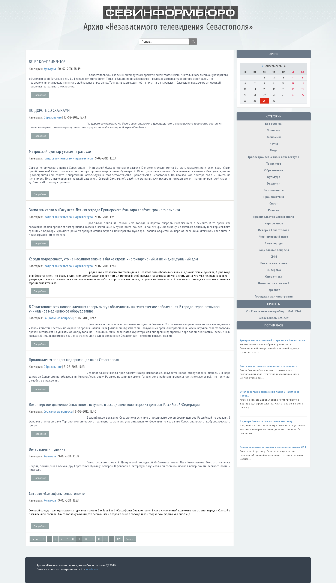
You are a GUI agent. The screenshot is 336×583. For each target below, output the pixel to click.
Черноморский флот (273, 237)
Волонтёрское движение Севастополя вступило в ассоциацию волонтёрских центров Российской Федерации (114, 404)
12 (99, 539)
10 (85, 539)
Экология (273, 183)
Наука (274, 144)
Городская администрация (274, 296)
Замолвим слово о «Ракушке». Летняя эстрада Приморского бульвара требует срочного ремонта (104, 210)
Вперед (130, 539)
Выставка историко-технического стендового (268, 366)
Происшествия (273, 197)
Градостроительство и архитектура (273, 157)
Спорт (273, 203)
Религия (273, 210)
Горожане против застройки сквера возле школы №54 (273, 447)
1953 (119, 539)
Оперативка (273, 276)
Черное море (273, 223)
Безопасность (274, 190)
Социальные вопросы (274, 250)
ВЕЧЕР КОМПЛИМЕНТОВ (47, 62)
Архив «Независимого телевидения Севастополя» (168, 27)
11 (92, 539)
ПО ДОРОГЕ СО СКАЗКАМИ (49, 110)
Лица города (274, 243)
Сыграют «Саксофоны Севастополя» (57, 493)
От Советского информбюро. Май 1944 (273, 311)
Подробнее (40, 95)
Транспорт (273, 163)
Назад (35, 539)
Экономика (274, 137)
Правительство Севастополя (273, 217)
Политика (273, 130)
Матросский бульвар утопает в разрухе (60, 151)
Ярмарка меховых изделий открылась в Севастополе (272, 340)
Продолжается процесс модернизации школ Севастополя (74, 359)
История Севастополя (273, 230)
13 (105, 539)
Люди (274, 150)
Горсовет (273, 290)
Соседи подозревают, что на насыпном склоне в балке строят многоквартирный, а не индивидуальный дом (113, 259)
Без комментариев (273, 263)
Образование (273, 170)
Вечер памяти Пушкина (47, 449)
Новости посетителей (273, 283)
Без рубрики (273, 124)
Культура (273, 177)
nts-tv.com (92, 569)
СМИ (273, 256)
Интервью (274, 270)
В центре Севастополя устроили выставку (266, 421)
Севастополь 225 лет (274, 318)
